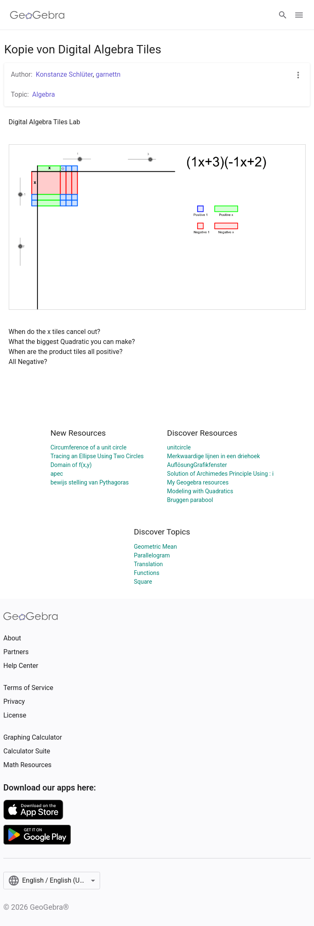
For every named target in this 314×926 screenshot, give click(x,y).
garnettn (108, 74)
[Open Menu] (299, 15)
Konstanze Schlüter (64, 74)
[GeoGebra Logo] (37, 15)
